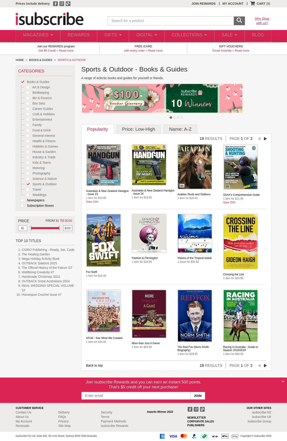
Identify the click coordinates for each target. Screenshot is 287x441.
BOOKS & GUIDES (40, 60)
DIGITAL (146, 36)
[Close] (283, 382)
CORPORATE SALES (200, 421)
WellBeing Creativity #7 (38, 272)
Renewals (22, 426)
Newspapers (31, 200)
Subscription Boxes (36, 205)
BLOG (257, 36)
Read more (66, 50)
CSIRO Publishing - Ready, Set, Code (48, 250)
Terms (105, 417)
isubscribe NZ (261, 412)
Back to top (94, 365)
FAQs (62, 417)
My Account (24, 421)
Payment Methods (113, 421)
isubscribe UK (261, 417)
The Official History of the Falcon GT (47, 267)
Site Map (64, 426)
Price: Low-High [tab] (138, 129)
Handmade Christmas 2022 (41, 276)
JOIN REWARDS (203, 3)
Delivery (64, 412)
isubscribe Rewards (114, 426)
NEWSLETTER (196, 417)
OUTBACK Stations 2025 (39, 263)
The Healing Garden (36, 254)
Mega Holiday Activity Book (41, 259)
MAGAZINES (37, 36)
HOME (20, 60)
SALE (227, 36)
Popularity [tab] (97, 129)
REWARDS (77, 36)
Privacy (63, 421)
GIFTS (112, 36)
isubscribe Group (259, 421)
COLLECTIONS (187, 36)
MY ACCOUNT (233, 3)
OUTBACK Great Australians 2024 (46, 281)
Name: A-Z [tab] (180, 129)
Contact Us (23, 412)
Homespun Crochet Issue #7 (41, 294)
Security (106, 412)
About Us (22, 417)
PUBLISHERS (195, 425)
